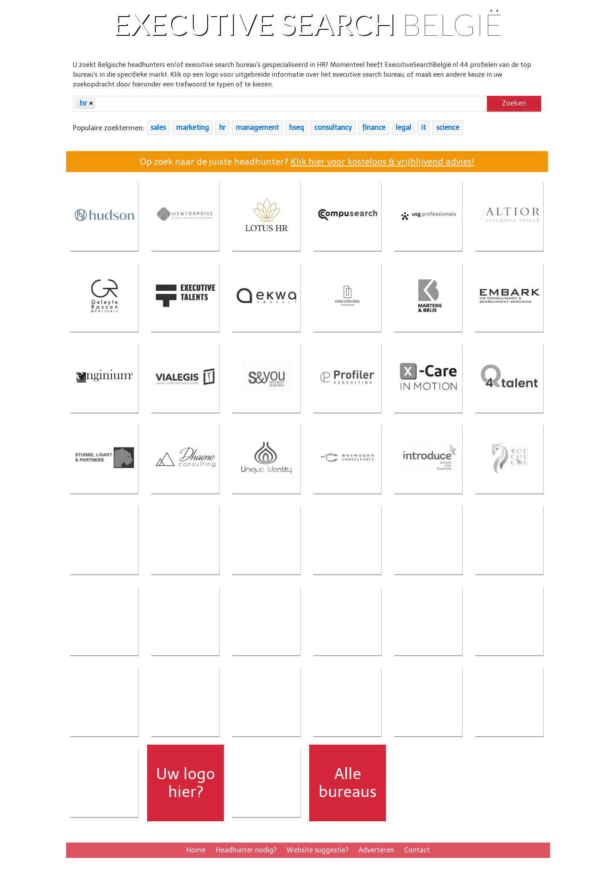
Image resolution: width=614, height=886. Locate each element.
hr (222, 128)
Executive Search (307, 23)
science (447, 128)
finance (373, 128)
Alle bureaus (348, 783)
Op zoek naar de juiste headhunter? (307, 161)
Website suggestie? (317, 850)
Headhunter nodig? (246, 850)
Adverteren (376, 850)
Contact (417, 850)
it (423, 128)
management (257, 128)
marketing (192, 128)
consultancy (333, 128)
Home (196, 850)
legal (403, 128)
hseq (296, 128)
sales (158, 128)
